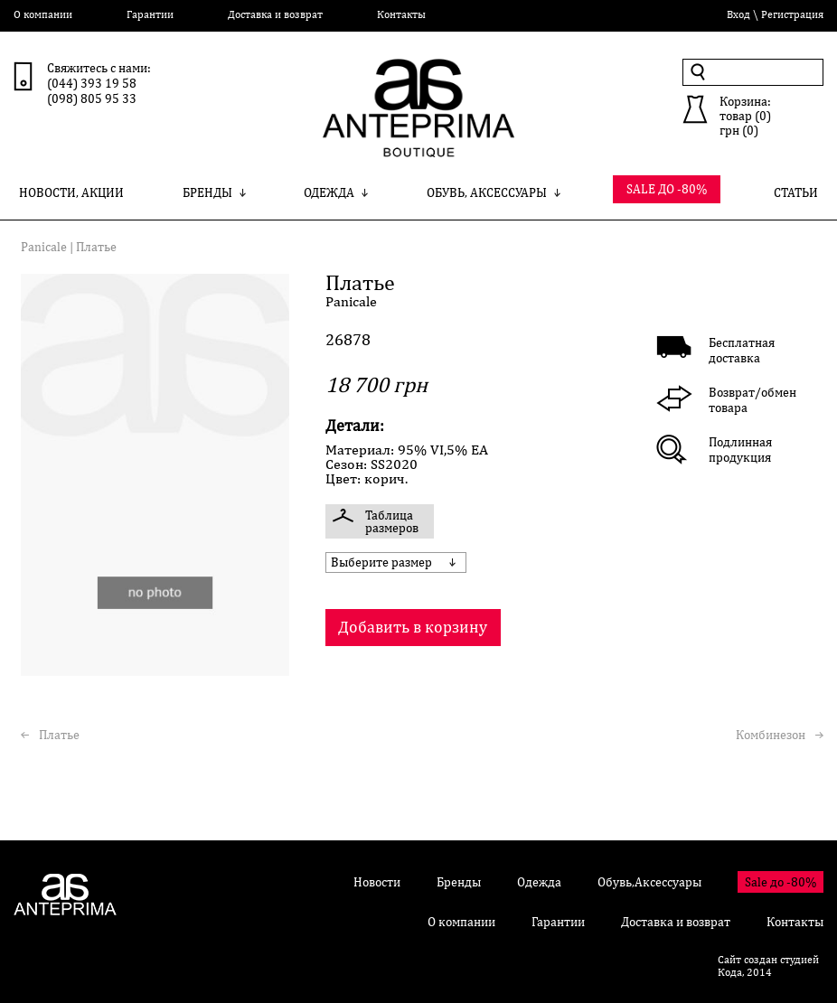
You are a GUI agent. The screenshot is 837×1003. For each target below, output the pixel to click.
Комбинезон (770, 734)
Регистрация (792, 14)
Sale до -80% (780, 882)
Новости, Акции (71, 192)
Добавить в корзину (412, 626)
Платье (59, 734)
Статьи (796, 192)
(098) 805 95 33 (91, 98)
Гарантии (150, 14)
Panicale (44, 246)
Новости (376, 882)
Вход (738, 14)
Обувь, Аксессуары (493, 192)
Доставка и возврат (275, 14)
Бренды (214, 192)
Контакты (401, 14)
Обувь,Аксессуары (649, 882)
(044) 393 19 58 (91, 83)
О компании (43, 14)
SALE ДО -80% (666, 189)
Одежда (336, 192)
